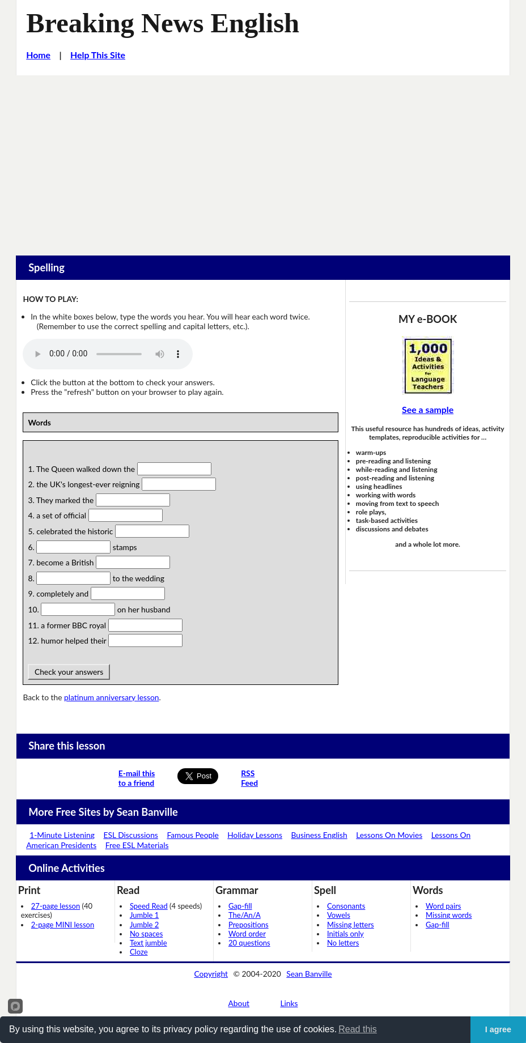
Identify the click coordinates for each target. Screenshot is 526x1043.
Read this (357, 1029)
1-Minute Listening (62, 835)
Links (289, 1003)
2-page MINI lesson (62, 924)
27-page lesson (55, 905)
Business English (319, 835)
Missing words (449, 914)
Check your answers (68, 671)
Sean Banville (309, 973)
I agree (498, 1029)
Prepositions (248, 924)
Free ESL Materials (137, 845)
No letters (343, 942)
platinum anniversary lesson (111, 697)
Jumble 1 (144, 914)
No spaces (146, 933)
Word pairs (443, 905)
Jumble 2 (144, 924)
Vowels (338, 914)
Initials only (345, 933)
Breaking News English (162, 23)
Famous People (192, 835)
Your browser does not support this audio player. (108, 354)
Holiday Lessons (254, 835)
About (239, 1003)
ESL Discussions (131, 835)
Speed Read (149, 905)
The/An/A (244, 914)
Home (38, 54)
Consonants (346, 905)
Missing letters (350, 924)
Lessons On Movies (389, 835)
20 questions (249, 942)
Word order (247, 933)
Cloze (139, 951)
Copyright (211, 973)
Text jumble (148, 942)
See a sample (427, 409)
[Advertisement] (263, 160)
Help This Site (97, 54)
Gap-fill (240, 905)
